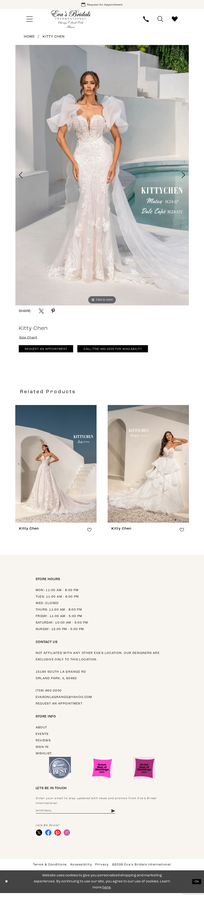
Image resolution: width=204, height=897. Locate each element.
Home (29, 37)
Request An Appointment (48, 351)
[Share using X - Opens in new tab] (41, 311)
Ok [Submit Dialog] (196, 885)
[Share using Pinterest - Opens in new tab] (53, 311)
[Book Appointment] (102, 5)
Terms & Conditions (50, 868)
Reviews (43, 743)
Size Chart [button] (29, 339)
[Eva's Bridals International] (71, 20)
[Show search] (160, 20)
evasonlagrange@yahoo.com (64, 699)
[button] (29, 20)
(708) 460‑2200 (49, 693)
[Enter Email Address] (80, 814)
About (41, 730)
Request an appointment (59, 706)
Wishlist (44, 756)
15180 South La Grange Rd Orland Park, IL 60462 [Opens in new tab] (61, 678)
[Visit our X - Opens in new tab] (39, 836)
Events (42, 736)
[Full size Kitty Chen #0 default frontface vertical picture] (102, 176)
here (106, 891)
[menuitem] (29, 20)
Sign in (42, 749)
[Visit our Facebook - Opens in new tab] (49, 836)
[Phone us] (146, 20)
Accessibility (81, 868)
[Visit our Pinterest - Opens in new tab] (59, 836)
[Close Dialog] (7, 886)
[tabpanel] (102, 176)
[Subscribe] (121, 814)
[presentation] (56, 466)
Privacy (102, 868)
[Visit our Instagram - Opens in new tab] (69, 836)
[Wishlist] (174, 20)
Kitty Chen (54, 37)
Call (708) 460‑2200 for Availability (121, 351)
